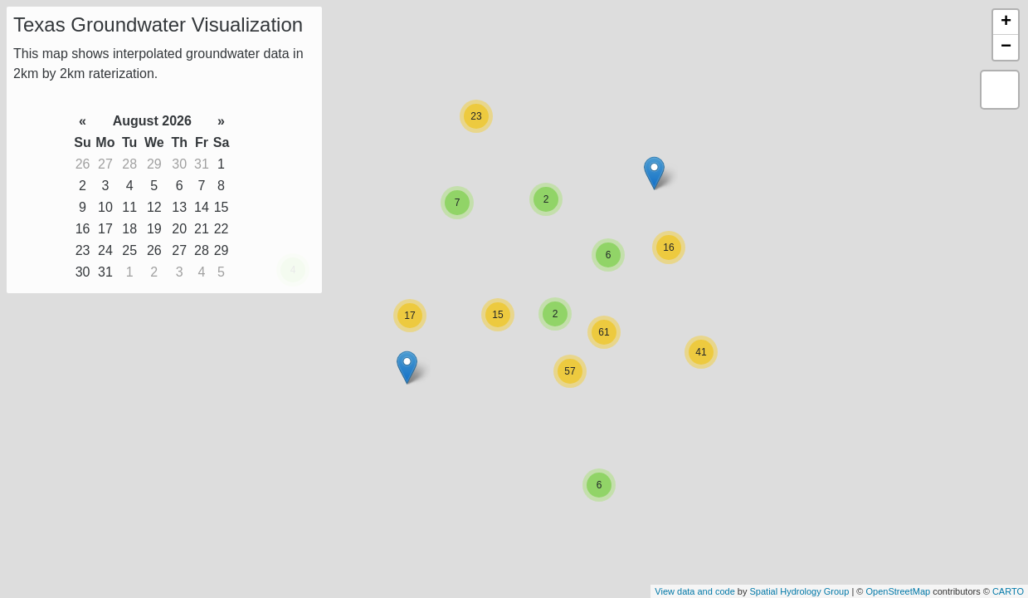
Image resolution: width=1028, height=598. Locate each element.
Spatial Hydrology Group (800, 591)
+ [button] (1006, 22)
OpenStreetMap (897, 591)
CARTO (1008, 591)
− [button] (1006, 47)
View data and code (694, 591)
